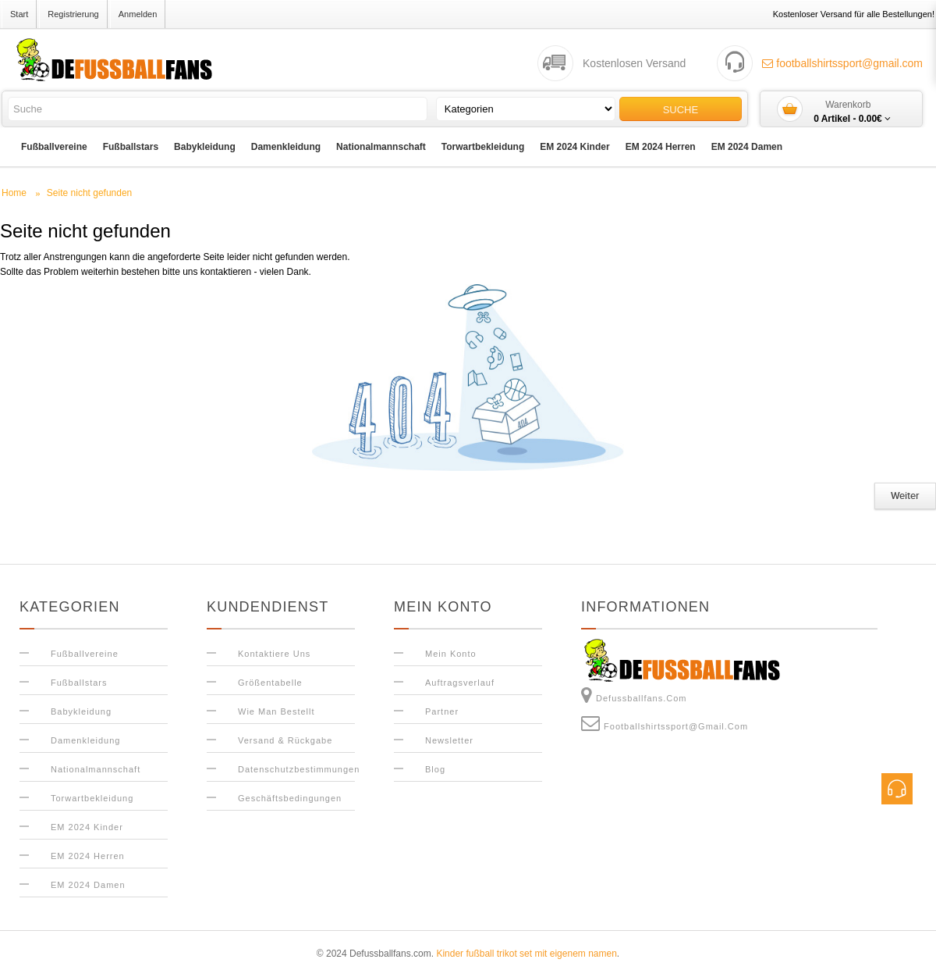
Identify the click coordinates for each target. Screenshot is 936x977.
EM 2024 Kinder (574, 146)
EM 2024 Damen (746, 146)
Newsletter (449, 740)
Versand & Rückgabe (285, 740)
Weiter (905, 496)
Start (19, 14)
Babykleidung (205, 146)
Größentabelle (270, 682)
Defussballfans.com (634, 695)
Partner (442, 711)
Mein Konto (451, 653)
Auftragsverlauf (460, 682)
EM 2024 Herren (661, 146)
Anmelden (138, 14)
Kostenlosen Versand (634, 63)
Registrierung (73, 14)
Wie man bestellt (276, 711)
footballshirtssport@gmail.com (842, 63)
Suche (681, 110)
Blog (435, 769)
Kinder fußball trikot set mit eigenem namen (526, 953)
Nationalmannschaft (381, 146)
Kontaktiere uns (274, 653)
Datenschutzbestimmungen (299, 769)
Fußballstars (130, 146)
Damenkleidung (286, 146)
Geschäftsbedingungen (290, 798)
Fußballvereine (54, 146)
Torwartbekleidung (482, 146)
